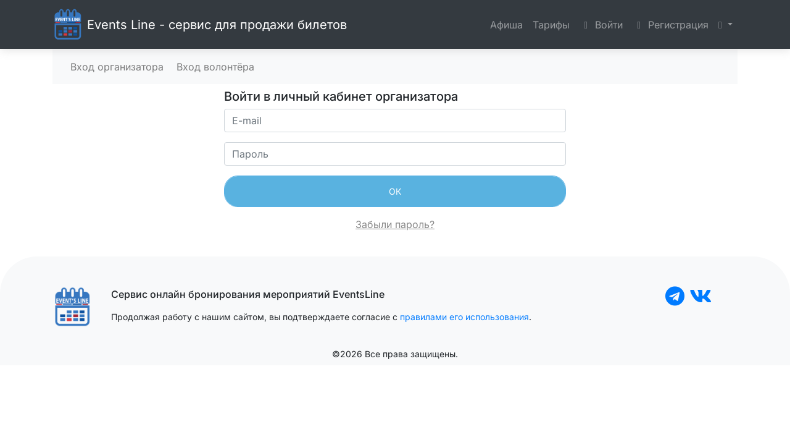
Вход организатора (115, 67)
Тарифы (551, 25)
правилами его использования (464, 317)
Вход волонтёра (213, 67)
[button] (725, 24)
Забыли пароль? (395, 224)
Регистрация (671, 25)
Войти (601, 25)
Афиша (506, 25)
